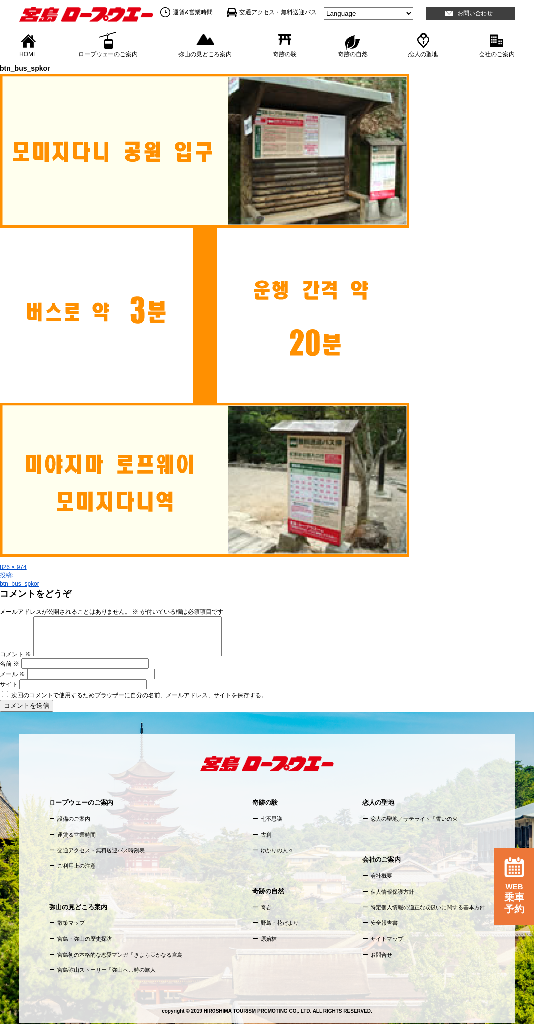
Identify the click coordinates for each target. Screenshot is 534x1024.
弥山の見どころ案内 (205, 54)
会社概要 (381, 876)
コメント (15, 654)
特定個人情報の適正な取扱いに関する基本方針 (428, 907)
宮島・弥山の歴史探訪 (84, 939)
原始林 (269, 939)
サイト (9, 684)
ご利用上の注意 (76, 866)
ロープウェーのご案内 (108, 54)
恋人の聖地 (423, 54)
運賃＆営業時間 (76, 835)
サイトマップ (387, 939)
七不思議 (271, 819)
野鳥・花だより (280, 923)
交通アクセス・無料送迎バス (278, 12)
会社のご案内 (497, 54)
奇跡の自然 (353, 54)
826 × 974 (13, 567)
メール (12, 674)
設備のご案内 (73, 819)
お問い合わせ (475, 13)
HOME (28, 54)
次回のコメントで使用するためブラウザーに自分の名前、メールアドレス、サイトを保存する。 (139, 695)
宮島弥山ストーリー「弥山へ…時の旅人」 (109, 970)
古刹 (266, 835)
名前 (9, 663)
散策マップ (71, 923)
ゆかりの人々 (277, 850)
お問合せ (381, 955)
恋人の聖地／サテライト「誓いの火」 (417, 819)
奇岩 (266, 907)
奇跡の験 (285, 54)
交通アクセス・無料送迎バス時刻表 (101, 850)
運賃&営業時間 (193, 12)
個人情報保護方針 (392, 892)
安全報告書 (384, 923)
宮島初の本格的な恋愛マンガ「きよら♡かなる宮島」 (122, 955)
